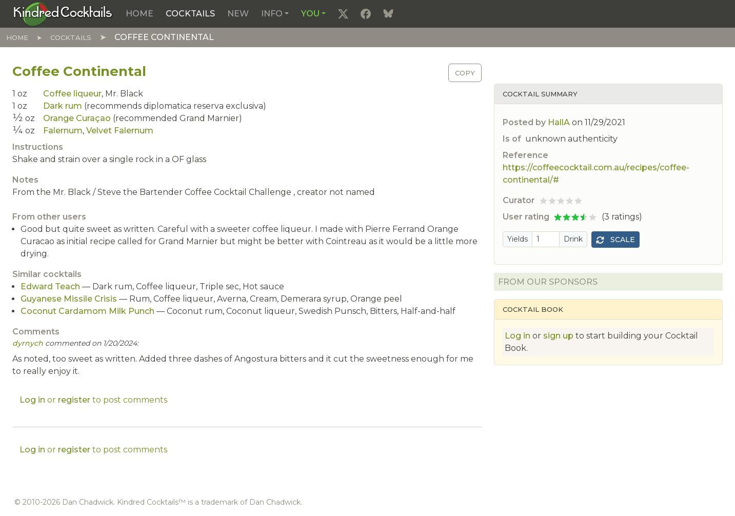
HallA (559, 122)
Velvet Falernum (119, 130)
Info (272, 13)
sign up (558, 336)
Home (139, 13)
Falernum (63, 130)
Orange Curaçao (77, 118)
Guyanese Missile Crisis (69, 299)
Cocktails (190, 13)
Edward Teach (50, 286)
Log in (517, 336)
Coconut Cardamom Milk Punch (87, 311)
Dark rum (62, 106)
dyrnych (27, 343)
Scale (615, 239)
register (74, 400)
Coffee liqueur (72, 93)
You (310, 13)
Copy (465, 73)
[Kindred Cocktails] (63, 13)
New (238, 13)
